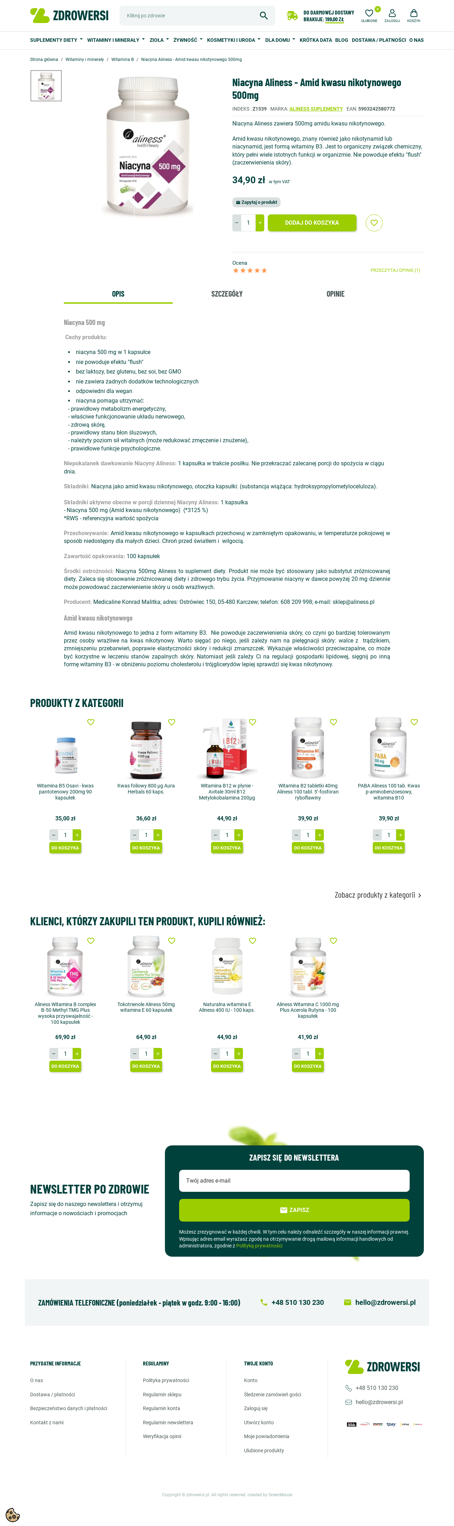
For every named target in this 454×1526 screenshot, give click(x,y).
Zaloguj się (255, 1408)
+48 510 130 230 (377, 1388)
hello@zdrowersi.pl (379, 1402)
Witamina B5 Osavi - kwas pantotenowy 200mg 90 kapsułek (65, 792)
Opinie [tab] (336, 293)
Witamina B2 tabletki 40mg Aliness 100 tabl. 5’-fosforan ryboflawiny (308, 792)
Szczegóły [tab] (227, 293)
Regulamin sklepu (162, 1394)
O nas (416, 40)
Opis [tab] (118, 293)
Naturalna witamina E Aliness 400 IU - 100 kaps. (227, 1007)
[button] (392, 15)
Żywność (185, 40)
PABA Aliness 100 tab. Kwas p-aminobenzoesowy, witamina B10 (389, 792)
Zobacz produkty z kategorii (379, 895)
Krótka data (316, 40)
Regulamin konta (161, 1408)
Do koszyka (65, 847)
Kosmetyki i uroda (231, 40)
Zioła (157, 40)
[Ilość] (248, 222)
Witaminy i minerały (113, 40)
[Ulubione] (369, 15)
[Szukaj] (197, 16)
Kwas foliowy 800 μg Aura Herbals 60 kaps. (146, 789)
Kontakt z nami (46, 1422)
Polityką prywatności (259, 1246)
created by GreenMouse (270, 1494)
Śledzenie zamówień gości (272, 1394)
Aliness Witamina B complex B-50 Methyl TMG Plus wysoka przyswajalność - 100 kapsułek (65, 1013)
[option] (51, 86)
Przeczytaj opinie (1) (395, 270)
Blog (341, 40)
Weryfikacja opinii (162, 1436)
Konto (251, 1380)
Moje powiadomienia (266, 1436)
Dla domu (278, 40)
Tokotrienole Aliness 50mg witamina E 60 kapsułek (146, 1007)
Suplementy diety (54, 40)
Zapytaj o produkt (256, 202)
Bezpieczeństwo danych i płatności (68, 1408)
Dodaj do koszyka (312, 222)
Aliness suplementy (316, 109)
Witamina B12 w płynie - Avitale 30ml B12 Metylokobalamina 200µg (227, 792)
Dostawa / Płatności (379, 40)
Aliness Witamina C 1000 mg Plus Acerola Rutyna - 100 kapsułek (308, 1010)
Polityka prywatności (166, 1380)
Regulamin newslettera (168, 1422)
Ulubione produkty (264, 1450)
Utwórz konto (259, 1422)
